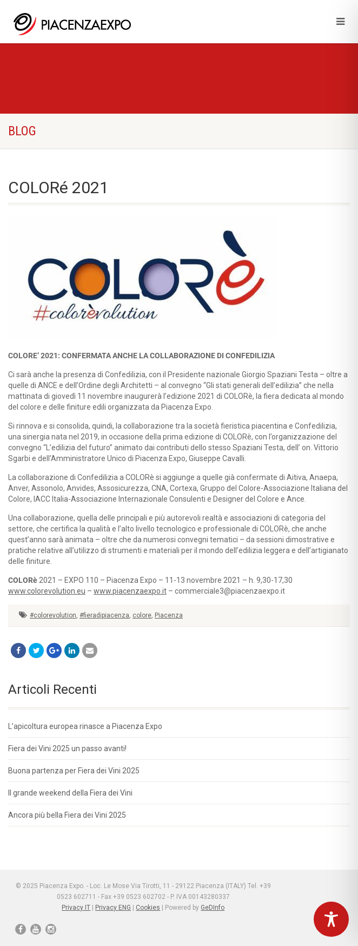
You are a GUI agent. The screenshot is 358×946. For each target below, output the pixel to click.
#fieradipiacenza (104, 615)
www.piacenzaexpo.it (130, 591)
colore (141, 615)
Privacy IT (76, 907)
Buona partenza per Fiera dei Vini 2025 (74, 770)
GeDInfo (212, 907)
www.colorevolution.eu (46, 591)
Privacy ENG (113, 907)
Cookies (148, 907)
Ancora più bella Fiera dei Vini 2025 (67, 815)
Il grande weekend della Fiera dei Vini (70, 793)
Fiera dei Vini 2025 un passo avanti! (67, 748)
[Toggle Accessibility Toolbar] (331, 919)
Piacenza (169, 615)
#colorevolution (53, 615)
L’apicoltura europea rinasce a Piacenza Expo (85, 726)
